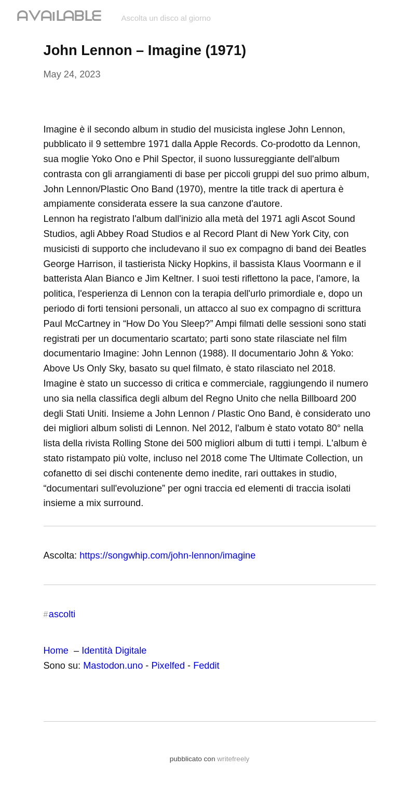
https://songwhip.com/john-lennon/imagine (167, 555)
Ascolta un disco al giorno (165, 18)
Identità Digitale (114, 650)
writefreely (233, 759)
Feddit (206, 665)
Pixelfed (168, 665)
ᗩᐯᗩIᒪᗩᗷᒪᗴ (60, 16)
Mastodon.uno (113, 665)
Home (56, 650)
